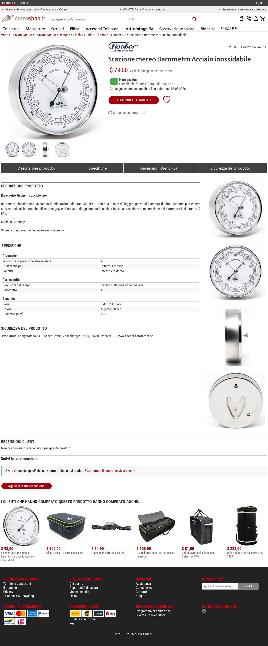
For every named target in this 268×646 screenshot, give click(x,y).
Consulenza (144, 588)
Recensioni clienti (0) (158, 167)
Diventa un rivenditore (150, 615)
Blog (139, 596)
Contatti (141, 592)
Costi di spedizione (82, 619)
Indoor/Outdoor (97, 35)
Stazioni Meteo (21, 35)
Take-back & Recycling (18, 596)
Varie (4, 35)
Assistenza (143, 583)
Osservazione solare (176, 28)
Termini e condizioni (17, 583)
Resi (72, 623)
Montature (35, 28)
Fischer (78, 35)
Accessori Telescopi (103, 28)
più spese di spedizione (157, 71)
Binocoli (208, 28)
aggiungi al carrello (134, 100)
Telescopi (11, 28)
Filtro (74, 28)
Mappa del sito (79, 592)
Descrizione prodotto (36, 167)
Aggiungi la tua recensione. (26, 486)
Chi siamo (76, 583)
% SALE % (229, 28)
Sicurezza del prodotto (230, 167)
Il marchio (10, 588)
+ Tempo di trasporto (159, 84)
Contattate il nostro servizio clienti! (111, 471)
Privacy (8, 592)
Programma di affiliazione (153, 611)
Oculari (57, 28)
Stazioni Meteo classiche (52, 35)
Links (73, 596)
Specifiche (98, 167)
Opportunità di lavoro (83, 588)
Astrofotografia (139, 28)
